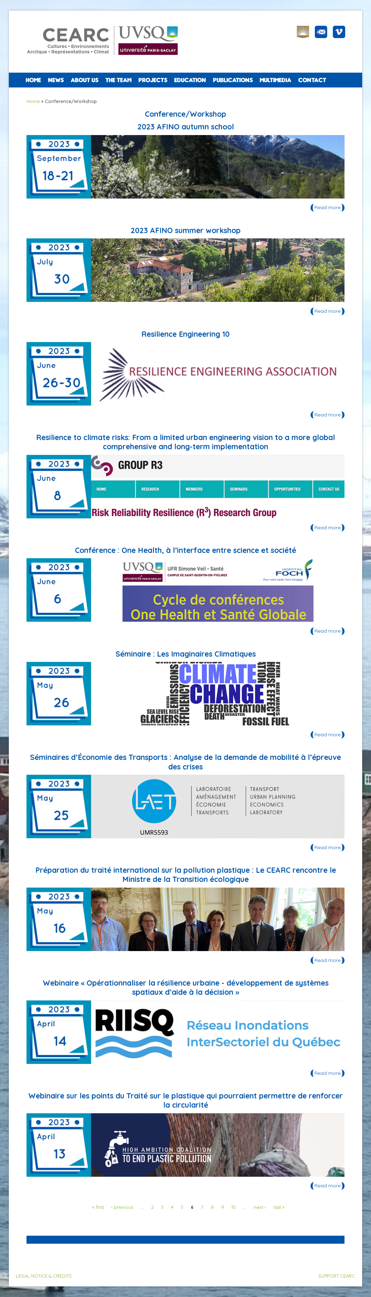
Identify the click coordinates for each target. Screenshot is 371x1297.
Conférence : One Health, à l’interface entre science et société (185, 550)
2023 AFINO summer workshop (186, 230)
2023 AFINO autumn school (185, 126)
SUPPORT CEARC (336, 1276)
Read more (329, 208)
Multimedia (275, 80)
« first (98, 1207)
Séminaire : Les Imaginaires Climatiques (186, 653)
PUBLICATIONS (233, 80)
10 (233, 1207)
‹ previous (122, 1207)
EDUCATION (190, 80)
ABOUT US (84, 80)
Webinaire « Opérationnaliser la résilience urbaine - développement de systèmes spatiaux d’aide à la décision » (186, 987)
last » (278, 1207)
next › (260, 1207)
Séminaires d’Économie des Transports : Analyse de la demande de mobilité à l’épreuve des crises (185, 762)
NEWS (56, 80)
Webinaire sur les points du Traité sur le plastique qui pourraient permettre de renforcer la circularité (185, 1100)
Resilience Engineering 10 (185, 334)
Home (33, 80)
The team (118, 80)
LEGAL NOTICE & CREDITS (44, 1276)
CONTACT (312, 80)
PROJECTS (153, 80)
